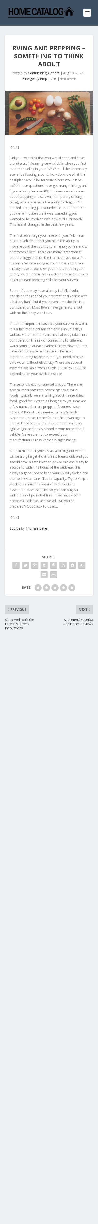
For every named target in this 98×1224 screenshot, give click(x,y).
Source (15, 528)
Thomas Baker (37, 528)
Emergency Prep (34, 78)
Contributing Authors (43, 73)
